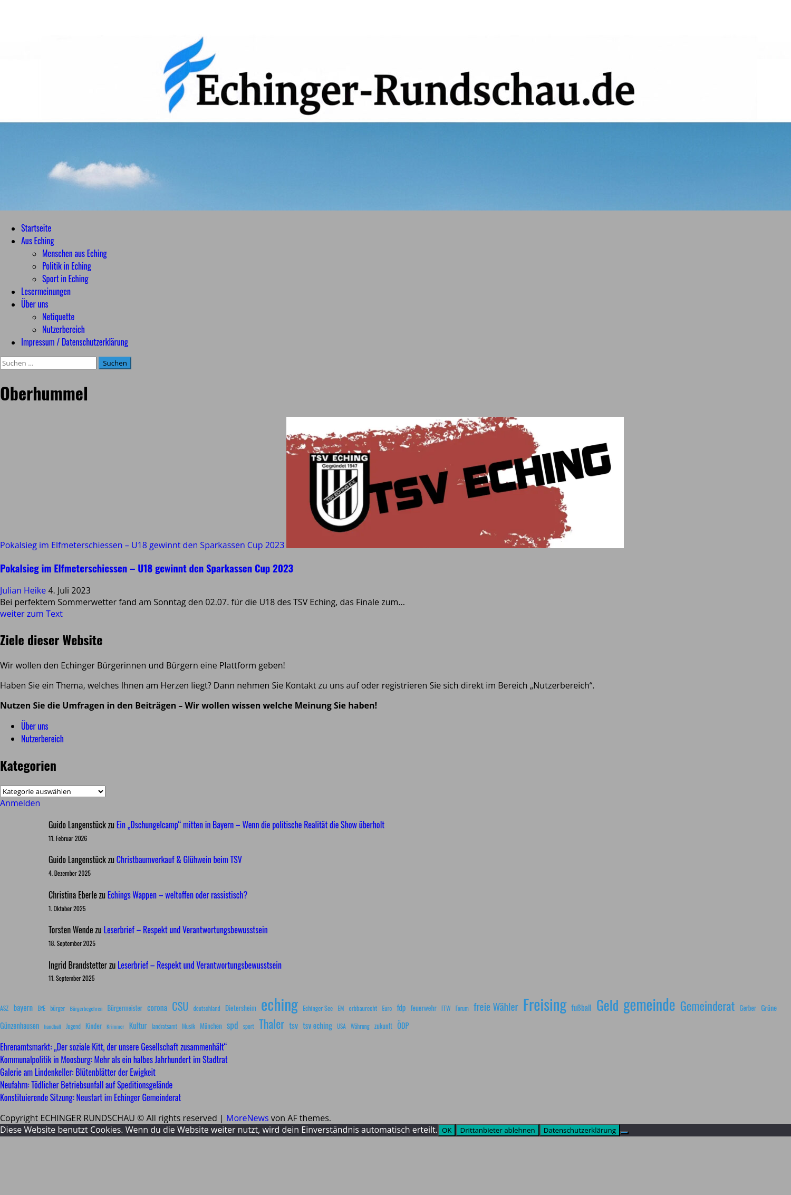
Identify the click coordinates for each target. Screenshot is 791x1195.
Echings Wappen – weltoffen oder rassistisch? (177, 894)
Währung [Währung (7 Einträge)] (360, 1026)
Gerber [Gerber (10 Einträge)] (748, 1008)
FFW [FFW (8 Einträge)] (446, 1007)
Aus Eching (37, 240)
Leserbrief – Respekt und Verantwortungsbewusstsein (186, 929)
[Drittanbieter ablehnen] (624, 1132)
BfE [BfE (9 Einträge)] (41, 1008)
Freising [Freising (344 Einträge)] (544, 1003)
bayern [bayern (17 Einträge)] (23, 1007)
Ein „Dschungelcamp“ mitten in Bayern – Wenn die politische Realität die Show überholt (250, 824)
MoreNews (247, 1118)
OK (447, 1130)
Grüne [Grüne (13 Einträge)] (769, 1007)
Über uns (34, 304)
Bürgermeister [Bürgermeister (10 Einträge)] (124, 1008)
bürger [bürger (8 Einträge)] (57, 1007)
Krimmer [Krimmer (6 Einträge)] (115, 1026)
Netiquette (58, 316)
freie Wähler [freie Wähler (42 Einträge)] (496, 1006)
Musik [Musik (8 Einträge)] (188, 1025)
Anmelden (20, 803)
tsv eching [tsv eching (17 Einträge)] (317, 1025)
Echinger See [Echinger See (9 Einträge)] (318, 1008)
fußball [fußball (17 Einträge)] (581, 1007)
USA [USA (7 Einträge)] (341, 1026)
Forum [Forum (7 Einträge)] (462, 1008)
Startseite (36, 228)
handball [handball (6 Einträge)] (52, 1026)
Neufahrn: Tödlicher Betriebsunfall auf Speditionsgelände (86, 1084)
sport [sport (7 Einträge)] (248, 1026)
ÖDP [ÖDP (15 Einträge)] (403, 1025)
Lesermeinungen (46, 291)
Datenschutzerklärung (580, 1130)
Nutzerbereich (63, 329)
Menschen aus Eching (74, 253)
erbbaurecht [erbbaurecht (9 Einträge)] (363, 1008)
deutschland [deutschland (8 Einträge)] (207, 1007)
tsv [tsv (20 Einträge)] (293, 1025)
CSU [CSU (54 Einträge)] (180, 1006)
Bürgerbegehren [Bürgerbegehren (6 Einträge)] (86, 1008)
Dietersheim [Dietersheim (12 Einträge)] (240, 1007)
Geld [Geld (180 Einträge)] (607, 1005)
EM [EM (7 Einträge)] (340, 1008)
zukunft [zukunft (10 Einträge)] (383, 1026)
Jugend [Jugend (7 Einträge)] (73, 1026)
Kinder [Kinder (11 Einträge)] (93, 1025)
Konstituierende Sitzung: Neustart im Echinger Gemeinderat (90, 1097)
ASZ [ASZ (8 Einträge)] (4, 1007)
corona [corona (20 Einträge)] (157, 1007)
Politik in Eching (66, 266)
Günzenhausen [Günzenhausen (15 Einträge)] (19, 1025)
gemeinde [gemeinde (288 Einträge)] (649, 1004)
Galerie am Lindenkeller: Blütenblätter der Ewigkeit (78, 1072)
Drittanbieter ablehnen (497, 1130)
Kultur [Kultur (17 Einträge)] (138, 1025)
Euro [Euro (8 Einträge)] (387, 1007)
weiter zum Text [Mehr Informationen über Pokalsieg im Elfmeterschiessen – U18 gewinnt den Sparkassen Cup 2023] (31, 613)
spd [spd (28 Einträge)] (232, 1024)
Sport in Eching (65, 278)
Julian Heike (24, 590)
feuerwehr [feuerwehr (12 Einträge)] (424, 1007)
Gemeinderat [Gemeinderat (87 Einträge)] (707, 1005)
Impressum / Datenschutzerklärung (74, 342)
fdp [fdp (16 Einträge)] (401, 1007)
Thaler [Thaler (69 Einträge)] (271, 1023)
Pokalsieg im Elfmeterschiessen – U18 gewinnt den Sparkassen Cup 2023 (142, 545)
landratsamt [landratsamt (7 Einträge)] (164, 1026)
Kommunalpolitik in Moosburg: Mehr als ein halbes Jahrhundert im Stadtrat (114, 1059)
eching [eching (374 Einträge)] (279, 1003)
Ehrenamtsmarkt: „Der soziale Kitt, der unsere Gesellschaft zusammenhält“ (113, 1046)
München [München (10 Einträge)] (210, 1026)
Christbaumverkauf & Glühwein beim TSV (179, 859)
